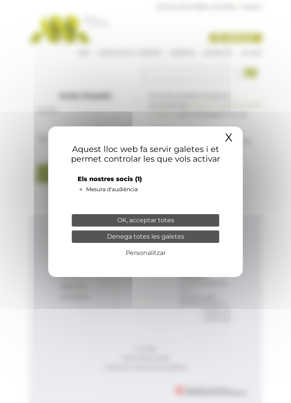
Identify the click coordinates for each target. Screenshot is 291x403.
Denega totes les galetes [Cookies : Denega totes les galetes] (145, 236)
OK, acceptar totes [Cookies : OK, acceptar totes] (145, 220)
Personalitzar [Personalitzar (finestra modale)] (146, 252)
